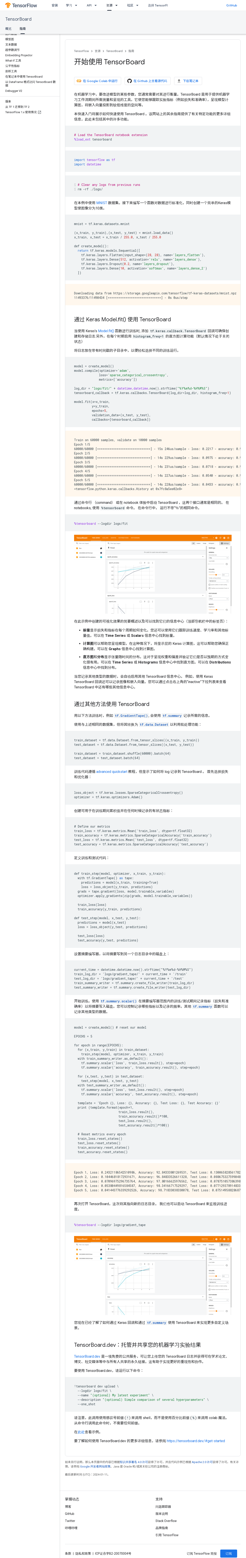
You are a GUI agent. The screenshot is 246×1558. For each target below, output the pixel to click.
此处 (81, 1432)
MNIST (101, 203)
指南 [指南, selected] (23, 29)
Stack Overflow (166, 1521)
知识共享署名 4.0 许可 (134, 1462)
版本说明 (161, 1514)
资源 (97, 51)
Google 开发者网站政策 (95, 1466)
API (89, 5)
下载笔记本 (188, 81)
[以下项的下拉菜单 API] (97, 5)
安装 (55, 5)
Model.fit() (106, 331)
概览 (8, 29)
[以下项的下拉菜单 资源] (117, 5)
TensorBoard (18, 19)
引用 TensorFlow (167, 1535)
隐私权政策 (83, 1553)
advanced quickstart (111, 772)
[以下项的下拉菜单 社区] (138, 5)
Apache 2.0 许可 (202, 1462)
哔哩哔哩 (71, 1528)
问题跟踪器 (163, 1506)
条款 (68, 1553)
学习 (69, 5)
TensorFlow (81, 51)
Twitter (70, 1521)
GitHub (231, 5)
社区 (130, 5)
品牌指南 (161, 1528)
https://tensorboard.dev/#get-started (196, 1441)
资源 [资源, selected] (109, 5)
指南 (131, 51)
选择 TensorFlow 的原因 (165, 5)
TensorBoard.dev (87, 1356)
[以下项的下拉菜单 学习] (77, 5)
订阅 (229, 1554)
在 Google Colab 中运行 (97, 81)
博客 (68, 1506)
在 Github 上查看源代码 (147, 81)
